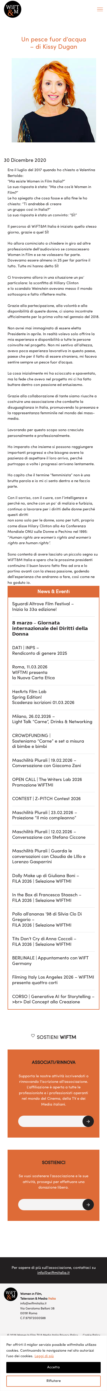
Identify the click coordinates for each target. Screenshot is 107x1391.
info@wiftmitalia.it (53, 1273)
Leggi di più (44, 1356)
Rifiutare (53, 1381)
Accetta (53, 1367)
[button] (56, 1121)
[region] (53, 1363)
